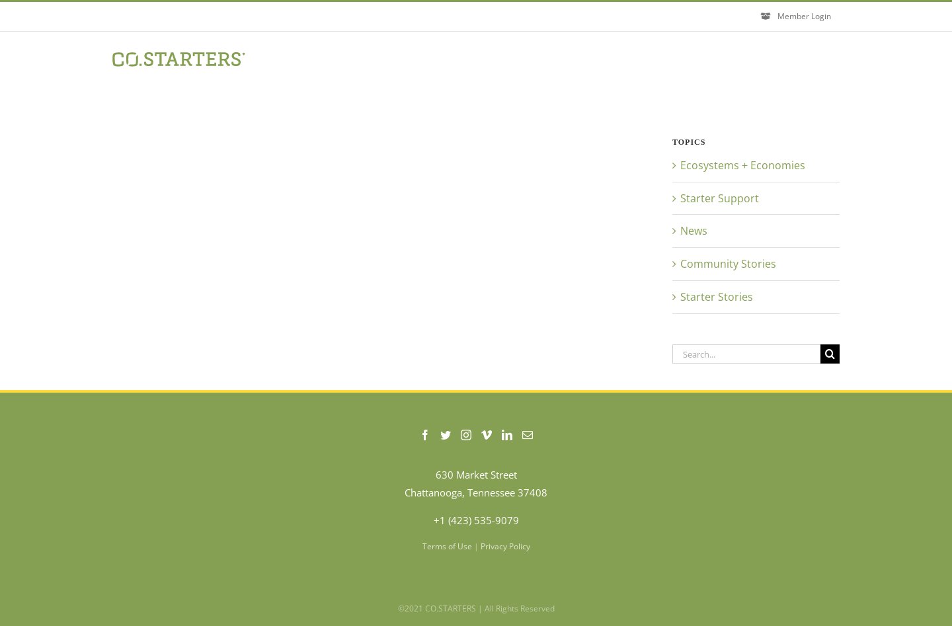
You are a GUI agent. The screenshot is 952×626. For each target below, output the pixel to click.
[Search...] (746, 354)
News (693, 230)
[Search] (830, 354)
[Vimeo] (486, 435)
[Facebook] (425, 435)
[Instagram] (466, 435)
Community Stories (728, 263)
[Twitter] (445, 435)
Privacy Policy (505, 546)
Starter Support (719, 198)
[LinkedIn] (507, 435)
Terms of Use (447, 546)
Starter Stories (716, 297)
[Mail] (527, 435)
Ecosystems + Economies (742, 165)
